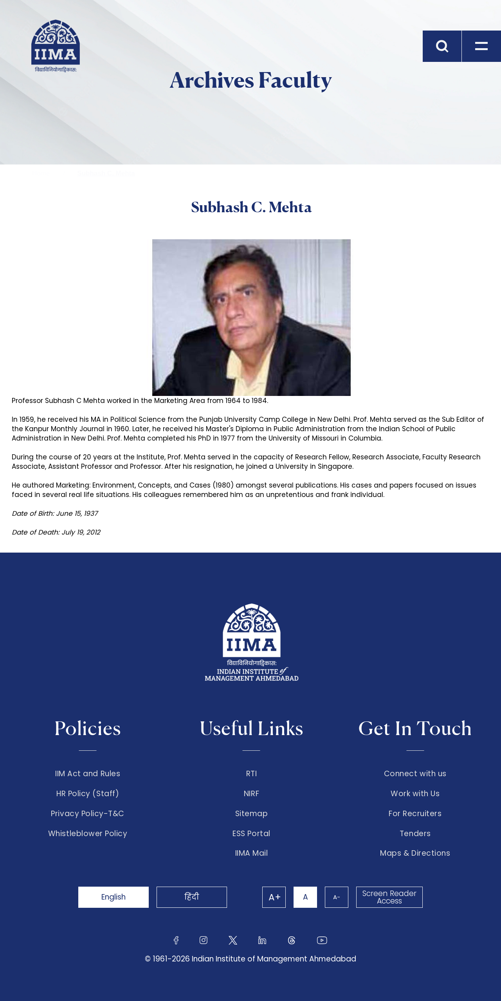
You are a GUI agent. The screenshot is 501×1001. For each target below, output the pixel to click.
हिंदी (191, 897)
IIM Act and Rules (87, 774)
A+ (275, 897)
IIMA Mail (251, 853)
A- (336, 897)
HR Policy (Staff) (87, 794)
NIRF (251, 794)
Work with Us (415, 794)
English (113, 897)
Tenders (415, 833)
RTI (251, 774)
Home (41, 173)
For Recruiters (415, 814)
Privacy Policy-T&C (87, 814)
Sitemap (251, 814)
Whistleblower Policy (88, 833)
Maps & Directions (415, 853)
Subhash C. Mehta (106, 173)
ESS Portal (251, 833)
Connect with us (415, 774)
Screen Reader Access (389, 897)
